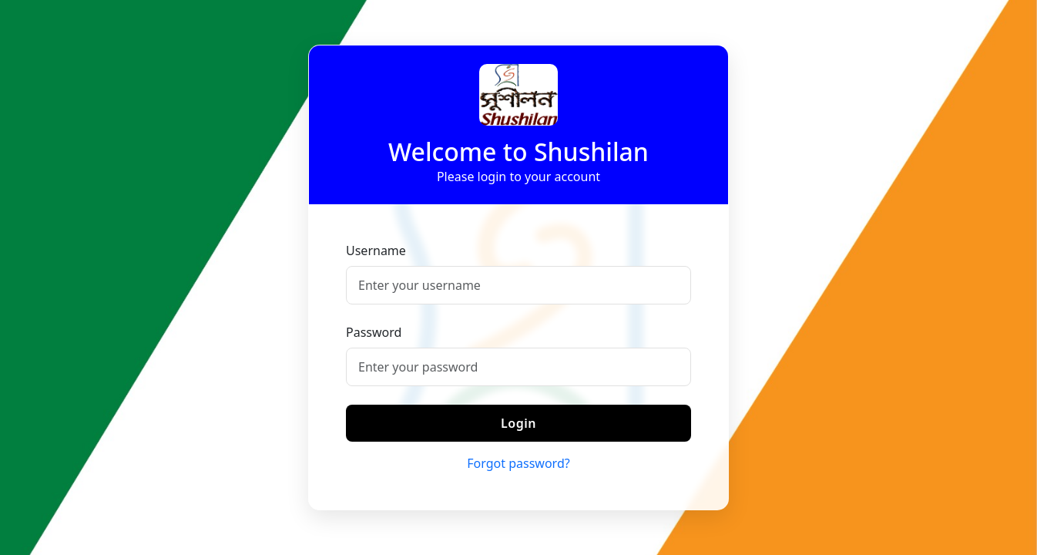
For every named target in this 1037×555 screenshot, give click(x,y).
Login (518, 423)
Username (376, 250)
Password (373, 332)
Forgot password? (518, 463)
